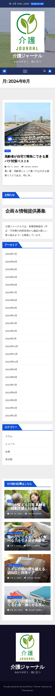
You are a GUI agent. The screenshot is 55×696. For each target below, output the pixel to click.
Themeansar (27, 690)
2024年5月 (11, 307)
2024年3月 (11, 323)
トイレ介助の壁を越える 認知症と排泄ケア (26, 571)
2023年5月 (11, 400)
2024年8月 (11, 284)
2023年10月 (11, 361)
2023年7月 (11, 384)
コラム (7, 151)
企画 (7, 451)
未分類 (8, 459)
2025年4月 (11, 277)
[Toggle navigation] (25, 71)
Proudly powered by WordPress (18, 687)
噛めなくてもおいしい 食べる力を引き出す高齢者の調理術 (26, 540)
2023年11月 (11, 354)
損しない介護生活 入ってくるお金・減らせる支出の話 (26, 604)
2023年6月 (11, 392)
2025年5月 (11, 269)
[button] (44, 71)
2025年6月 (11, 261)
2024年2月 (11, 331)
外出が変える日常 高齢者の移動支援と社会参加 (26, 507)
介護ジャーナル (27, 56)
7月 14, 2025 (16, 514)
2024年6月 (11, 300)
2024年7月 (11, 292)
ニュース (10, 444)
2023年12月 (11, 346)
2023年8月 (11, 377)
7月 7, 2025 (15, 546)
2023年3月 (11, 415)
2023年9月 (11, 369)
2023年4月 (11, 408)
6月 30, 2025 (16, 610)
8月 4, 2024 (13, 167)
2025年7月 (11, 254)
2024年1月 (11, 338)
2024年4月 (11, 315)
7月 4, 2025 (15, 578)
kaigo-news (30, 167)
